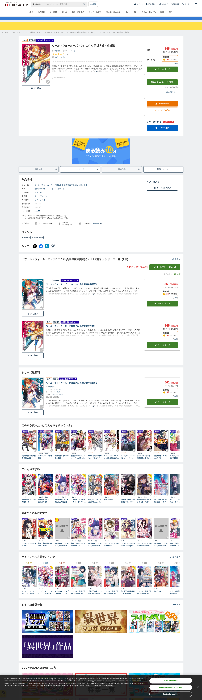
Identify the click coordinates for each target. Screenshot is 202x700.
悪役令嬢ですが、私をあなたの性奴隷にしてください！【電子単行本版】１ (62, 505)
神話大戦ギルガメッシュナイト (160, 462)
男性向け (26, 242)
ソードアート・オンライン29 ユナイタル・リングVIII (29, 597)
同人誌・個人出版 (113, 12)
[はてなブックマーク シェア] (47, 251)
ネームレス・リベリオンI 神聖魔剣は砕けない (111, 462)
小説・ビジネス (77, 12)
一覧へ (176, 609)
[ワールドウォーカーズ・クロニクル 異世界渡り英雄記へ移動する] (113, 37)
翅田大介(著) (40, 193)
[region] (101, 687)
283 (37, 216)
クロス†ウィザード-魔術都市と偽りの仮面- (144, 462)
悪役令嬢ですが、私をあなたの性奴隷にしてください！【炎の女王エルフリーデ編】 (160, 549)
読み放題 (41, 12)
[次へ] (178, 449)
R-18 (162, 12)
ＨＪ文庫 (38, 197)
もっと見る (174, 264)
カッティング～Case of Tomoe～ (111, 549)
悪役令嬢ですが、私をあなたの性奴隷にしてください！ (62, 549)
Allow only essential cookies (170, 687)
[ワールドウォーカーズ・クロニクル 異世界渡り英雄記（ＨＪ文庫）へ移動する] (75, 37)
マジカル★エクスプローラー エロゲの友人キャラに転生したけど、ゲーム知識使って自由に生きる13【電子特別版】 (62, 597)
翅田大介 (58, 55)
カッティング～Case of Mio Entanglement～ (128, 549)
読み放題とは (172, 97)
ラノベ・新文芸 (95, 12)
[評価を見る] (60, 60)
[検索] (84, 4)
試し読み (36, 93)
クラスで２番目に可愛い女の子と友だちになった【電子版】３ (78, 597)
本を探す (93, 4)
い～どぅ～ (74, 55)
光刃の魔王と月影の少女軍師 (62, 462)
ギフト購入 (153, 186)
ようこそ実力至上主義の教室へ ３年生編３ (160, 505)
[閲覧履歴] (175, 4)
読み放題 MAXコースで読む (162, 87)
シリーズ (88, 174)
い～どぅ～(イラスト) (56, 193)
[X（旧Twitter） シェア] (35, 251)
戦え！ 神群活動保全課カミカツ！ (45, 549)
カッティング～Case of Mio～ (29, 549)
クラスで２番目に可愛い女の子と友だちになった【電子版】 (144, 597)
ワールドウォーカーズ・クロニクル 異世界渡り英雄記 (71, 331)
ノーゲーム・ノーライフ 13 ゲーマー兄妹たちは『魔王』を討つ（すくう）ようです (78, 505)
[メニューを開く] (196, 4)
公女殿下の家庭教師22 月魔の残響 (128, 597)
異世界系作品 (37, 242)
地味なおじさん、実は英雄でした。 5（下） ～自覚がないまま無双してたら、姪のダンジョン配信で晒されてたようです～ (95, 505)
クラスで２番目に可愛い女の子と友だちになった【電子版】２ (111, 597)
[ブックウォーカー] (16, 4)
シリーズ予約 (154, 126)
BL (127, 12)
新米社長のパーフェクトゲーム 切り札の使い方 (78, 462)
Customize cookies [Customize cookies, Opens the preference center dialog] (170, 694)
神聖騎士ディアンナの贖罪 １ (29, 505)
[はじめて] (163, 4)
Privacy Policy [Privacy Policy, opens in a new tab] (108, 685)
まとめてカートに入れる (164, 272)
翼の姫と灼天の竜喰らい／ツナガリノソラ (95, 462)
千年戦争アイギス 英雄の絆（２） (45, 505)
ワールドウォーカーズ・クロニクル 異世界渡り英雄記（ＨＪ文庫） (62, 190)
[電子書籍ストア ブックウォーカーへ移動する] (12, 37)
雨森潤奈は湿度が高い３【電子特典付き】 (144, 505)
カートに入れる (162, 74)
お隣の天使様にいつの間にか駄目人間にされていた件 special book (95, 597)
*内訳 (175, 68)
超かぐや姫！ (108, 504)
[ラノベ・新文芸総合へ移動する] (30, 37)
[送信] (84, 4)
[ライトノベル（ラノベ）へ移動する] (46, 37)
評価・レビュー (163, 174)
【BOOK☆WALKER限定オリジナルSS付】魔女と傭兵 (128, 505)
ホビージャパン (41, 201)
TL (135, 12)
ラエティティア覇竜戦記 (45, 462)
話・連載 (53, 12)
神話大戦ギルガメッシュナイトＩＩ (78, 549)
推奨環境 (97, 228)
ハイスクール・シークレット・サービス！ (127, 462)
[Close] (198, 687)
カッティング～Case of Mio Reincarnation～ (144, 549)
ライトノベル (40, 204)
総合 (31, 12)
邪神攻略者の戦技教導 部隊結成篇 (29, 462)
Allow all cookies (171, 681)
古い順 (167, 279)
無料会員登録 (162, 108)
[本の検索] (38, 4)
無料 (170, 12)
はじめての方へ (162, 115)
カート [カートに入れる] (162, 308)
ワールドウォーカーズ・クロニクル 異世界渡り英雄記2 (71, 289)
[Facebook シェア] (41, 251)
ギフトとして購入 (162, 192)
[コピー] (53, 251)
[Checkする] (48, 86)
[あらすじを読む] (97, 73)
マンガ (64, 12)
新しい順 (176, 279)
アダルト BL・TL (149, 12)
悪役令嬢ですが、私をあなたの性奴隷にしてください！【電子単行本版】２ (95, 549)
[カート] (186, 4)
